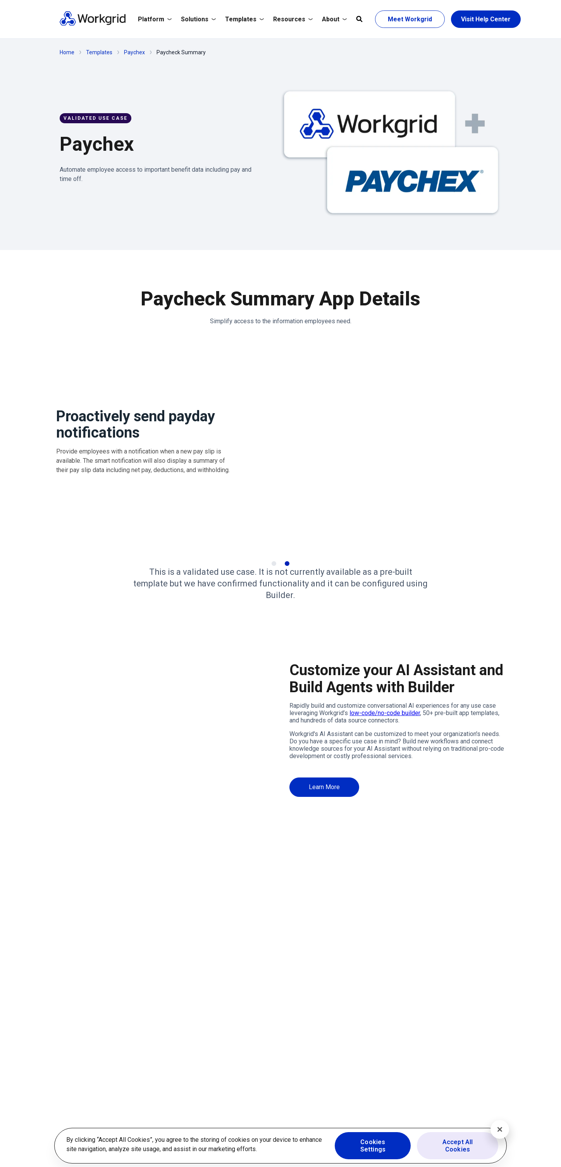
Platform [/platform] (155, 19)
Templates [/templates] (244, 19)
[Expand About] (334, 19)
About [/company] (334, 19)
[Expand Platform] (154, 19)
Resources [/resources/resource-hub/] (293, 19)
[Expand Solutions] (198, 19)
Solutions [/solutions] (198, 19)
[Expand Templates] (244, 19)
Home (67, 52)
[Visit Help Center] (486, 19)
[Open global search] (359, 19)
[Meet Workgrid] (410, 19)
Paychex (134, 52)
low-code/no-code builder (384, 713)
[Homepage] (93, 24)
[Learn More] (324, 787)
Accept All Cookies (457, 1145)
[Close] (499, 1129)
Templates (99, 52)
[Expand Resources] (292, 19)
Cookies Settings (372, 1145)
